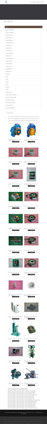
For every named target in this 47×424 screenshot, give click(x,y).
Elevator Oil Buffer (8, 45)
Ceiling (7, 76)
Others (7, 84)
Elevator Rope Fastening (9, 53)
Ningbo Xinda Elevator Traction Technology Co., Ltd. (26, 412)
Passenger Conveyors (9, 92)
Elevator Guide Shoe (9, 50)
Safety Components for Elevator (10, 102)
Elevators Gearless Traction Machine (11, 94)
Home (5, 21)
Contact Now (16, 141)
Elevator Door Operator (9, 40)
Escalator (7, 81)
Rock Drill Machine (30, 421)
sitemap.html (24, 413)
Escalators (7, 89)
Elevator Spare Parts (9, 71)
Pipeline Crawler (36, 421)
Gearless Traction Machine (20, 390)
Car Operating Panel (9, 55)
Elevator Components (9, 63)
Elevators (7, 79)
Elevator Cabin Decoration (10, 58)
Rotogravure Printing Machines (10, 107)
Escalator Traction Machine (10, 32)
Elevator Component (9, 37)
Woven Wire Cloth (15, 421)
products (6, 26)
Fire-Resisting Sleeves (7, 421)
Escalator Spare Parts (9, 68)
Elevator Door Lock (9, 66)
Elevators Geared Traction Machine (11, 97)
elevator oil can (10, 21)
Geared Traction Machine (20, 393)
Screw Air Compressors (9, 105)
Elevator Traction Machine (12, 390)
